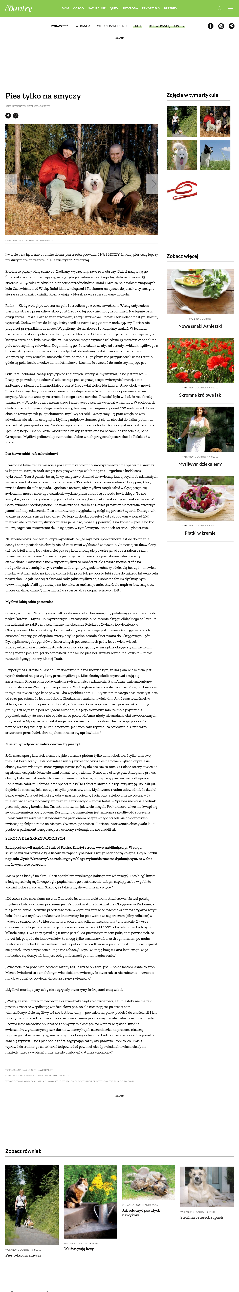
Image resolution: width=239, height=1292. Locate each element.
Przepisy (170, 8)
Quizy (114, 8)
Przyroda (130, 8)
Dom (65, 8)
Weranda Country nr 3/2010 (200, 384)
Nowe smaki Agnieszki (200, 323)
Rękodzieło (151, 8)
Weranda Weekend (112, 26)
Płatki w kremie (200, 530)
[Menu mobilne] (230, 8)
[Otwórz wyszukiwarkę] (220, 8)
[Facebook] (210, 26)
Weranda (83, 26)
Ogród (78, 8)
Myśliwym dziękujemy (200, 461)
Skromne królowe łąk (200, 392)
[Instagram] (221, 26)
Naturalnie (97, 8)
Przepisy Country (200, 315)
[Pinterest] (232, 26)
